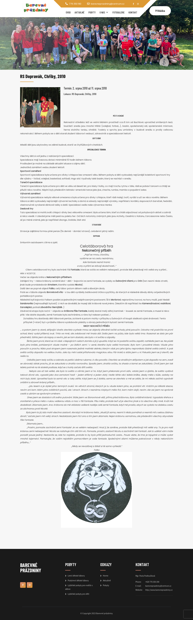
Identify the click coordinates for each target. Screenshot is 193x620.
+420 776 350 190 (152, 582)
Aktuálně (79, 12)
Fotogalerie (118, 12)
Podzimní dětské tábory (78, 580)
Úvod (68, 12)
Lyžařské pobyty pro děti (78, 594)
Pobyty (92, 12)
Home (105, 575)
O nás (102, 12)
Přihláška (160, 10)
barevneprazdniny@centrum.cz (107, 3)
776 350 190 (75, 3)
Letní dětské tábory (76, 575)
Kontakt (133, 12)
